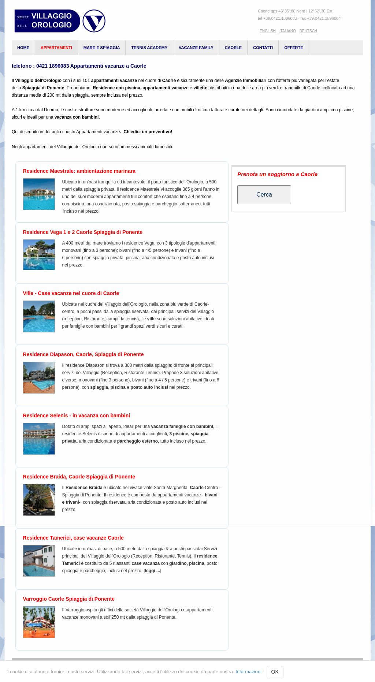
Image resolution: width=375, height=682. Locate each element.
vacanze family (196, 47)
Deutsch (308, 31)
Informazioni (248, 671)
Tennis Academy (149, 47)
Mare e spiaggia (101, 47)
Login (321, 665)
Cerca (264, 194)
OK (275, 672)
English (268, 31)
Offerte (293, 47)
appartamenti (56, 47)
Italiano (287, 31)
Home (23, 47)
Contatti (263, 47)
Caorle (233, 47)
